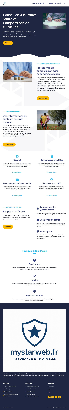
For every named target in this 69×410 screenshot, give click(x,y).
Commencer (43, 98)
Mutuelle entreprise (32, 389)
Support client (8, 391)
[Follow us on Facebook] (49, 397)
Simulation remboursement (11, 394)
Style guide (58, 407)
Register (8, 226)
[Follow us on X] (52, 397)
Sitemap (8, 43)
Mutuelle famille (31, 394)
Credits (64, 407)
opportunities (7, 396)
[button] (64, 3)
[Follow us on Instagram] (59, 397)
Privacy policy (50, 407)
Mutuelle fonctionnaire (32, 396)
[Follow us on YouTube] (56, 397)
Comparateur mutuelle (10, 386)
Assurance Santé (40, 3)
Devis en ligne (7, 389)
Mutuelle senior (31, 391)
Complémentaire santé (33, 386)
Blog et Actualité (55, 3)
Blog (49, 392)
